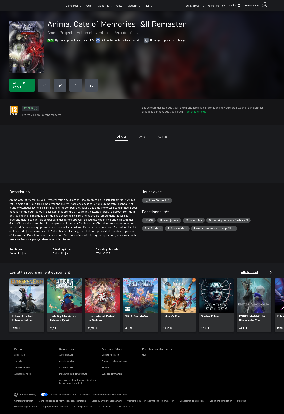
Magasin (132, 5)
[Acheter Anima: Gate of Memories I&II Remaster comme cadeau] (75, 85)
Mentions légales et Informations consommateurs (62, 400)
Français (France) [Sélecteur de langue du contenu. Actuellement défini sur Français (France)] (28, 394)
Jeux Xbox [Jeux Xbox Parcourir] (18, 361)
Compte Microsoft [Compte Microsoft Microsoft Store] (110, 354)
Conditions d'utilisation (221, 400)
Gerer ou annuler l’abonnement (107, 400)
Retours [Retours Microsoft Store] (105, 367)
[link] (26, 305)
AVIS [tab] (142, 136)
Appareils (103, 5)
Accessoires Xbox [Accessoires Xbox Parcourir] (22, 373)
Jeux (88, 5)
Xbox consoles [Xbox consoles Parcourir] (21, 354)
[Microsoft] (27, 5)
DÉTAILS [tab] (121, 136)
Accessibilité (105, 406)
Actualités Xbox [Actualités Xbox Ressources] (66, 354)
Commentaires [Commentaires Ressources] (66, 367)
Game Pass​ (72, 5)
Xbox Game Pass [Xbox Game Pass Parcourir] (22, 367)
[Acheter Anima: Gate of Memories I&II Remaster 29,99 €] (22, 85)
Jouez (119, 5)
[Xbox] (54, 5)
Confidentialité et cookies (192, 400)
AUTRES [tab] (162, 136)
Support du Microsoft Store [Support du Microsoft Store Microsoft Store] (115, 361)
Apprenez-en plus (195, 111)
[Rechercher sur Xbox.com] (216, 5)
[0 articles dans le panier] (234, 5)
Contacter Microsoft (23, 400)
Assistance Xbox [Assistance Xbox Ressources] (67, 361)
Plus (147, 5)
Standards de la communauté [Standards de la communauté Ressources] (73, 373)
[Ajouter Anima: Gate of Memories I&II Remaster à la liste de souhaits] (44, 85)
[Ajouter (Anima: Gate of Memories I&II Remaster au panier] (60, 85)
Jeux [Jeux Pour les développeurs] (144, 354)
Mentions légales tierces (26, 406)
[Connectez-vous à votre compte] (256, 5)
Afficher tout (249, 272)
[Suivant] (271, 272)
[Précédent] (263, 272)
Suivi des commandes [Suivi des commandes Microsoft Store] (112, 373)
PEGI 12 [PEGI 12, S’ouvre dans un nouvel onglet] (30, 108)
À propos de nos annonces (55, 406)
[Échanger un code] (91, 85)
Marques (241, 400)
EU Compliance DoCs (84, 406)
